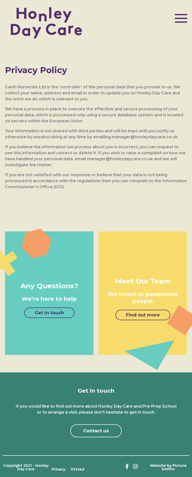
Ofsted (77, 469)
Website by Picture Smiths (168, 467)
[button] (49, 313)
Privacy (58, 469)
